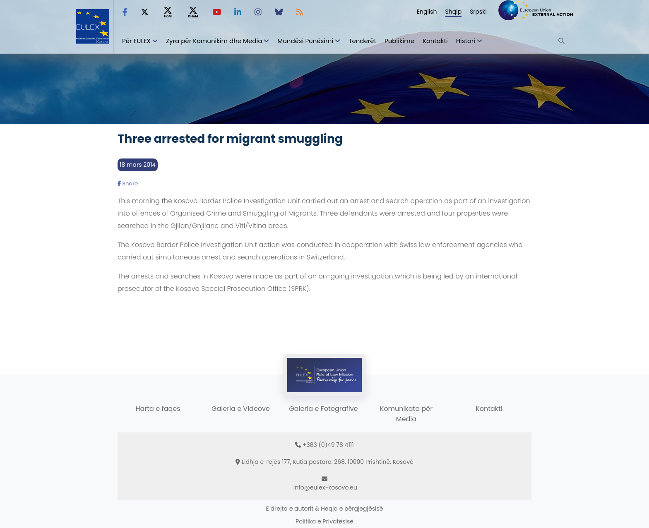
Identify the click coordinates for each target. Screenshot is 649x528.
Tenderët (362, 40)
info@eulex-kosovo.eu (325, 487)
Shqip (453, 11)
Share (128, 183)
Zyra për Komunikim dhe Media (214, 40)
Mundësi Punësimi (305, 40)
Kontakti (435, 40)
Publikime (399, 40)
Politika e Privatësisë (324, 521)
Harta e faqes (157, 408)
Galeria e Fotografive (323, 408)
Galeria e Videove (241, 408)
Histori (465, 40)
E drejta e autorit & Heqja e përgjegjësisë (324, 508)
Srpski (478, 11)
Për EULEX (136, 40)
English (427, 11)
